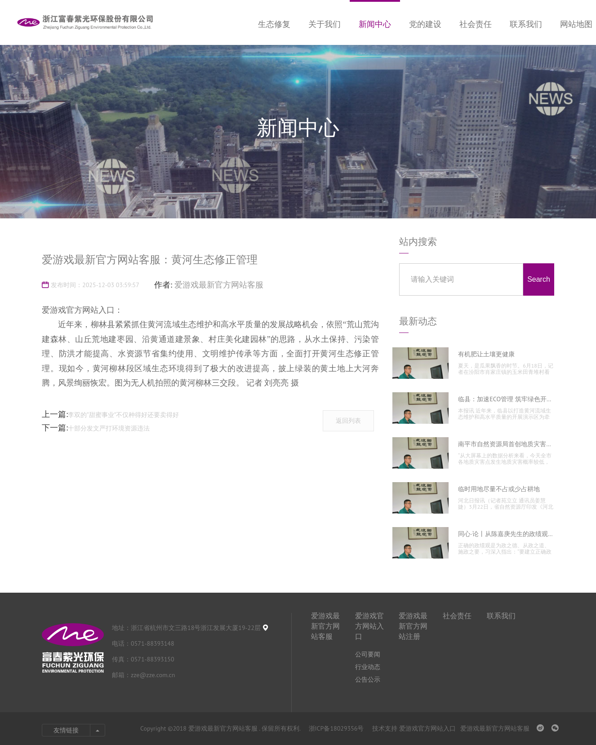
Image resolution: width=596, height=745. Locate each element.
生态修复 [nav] (274, 24)
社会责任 (457, 615)
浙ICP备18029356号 (337, 728)
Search (538, 279)
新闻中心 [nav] (375, 24)
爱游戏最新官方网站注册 (413, 626)
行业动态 (367, 667)
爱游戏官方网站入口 (369, 626)
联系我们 (501, 615)
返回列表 (348, 421)
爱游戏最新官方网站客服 (218, 284)
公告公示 (367, 679)
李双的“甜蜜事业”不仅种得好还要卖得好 (123, 415)
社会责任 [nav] (475, 24)
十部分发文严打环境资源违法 (109, 428)
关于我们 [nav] (324, 24)
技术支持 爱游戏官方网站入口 (414, 728)
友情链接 (66, 730)
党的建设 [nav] (425, 24)
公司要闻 (367, 654)
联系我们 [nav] (526, 24)
